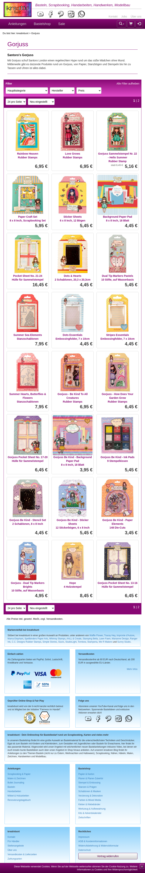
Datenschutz (84, 850)
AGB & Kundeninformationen (92, 841)
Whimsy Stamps (57, 638)
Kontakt (113, 16)
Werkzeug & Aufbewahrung (92, 808)
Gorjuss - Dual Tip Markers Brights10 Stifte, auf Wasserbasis (28, 586)
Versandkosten (54, 618)
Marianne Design (120, 638)
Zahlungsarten (15, 858)
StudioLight (71, 642)
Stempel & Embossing (89, 782)
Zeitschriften (84, 817)
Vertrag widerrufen (108, 856)
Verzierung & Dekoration (90, 795)
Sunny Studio (124, 642)
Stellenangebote (16, 845)
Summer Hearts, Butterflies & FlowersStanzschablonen (27, 398)
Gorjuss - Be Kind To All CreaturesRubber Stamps (73, 398)
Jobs (124, 16)
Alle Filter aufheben (127, 83)
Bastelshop (42, 24)
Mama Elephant (15, 638)
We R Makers (105, 642)
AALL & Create (74, 638)
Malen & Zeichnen (17, 778)
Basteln (11, 787)
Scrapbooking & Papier (19, 774)
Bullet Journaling (16, 782)
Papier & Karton (86, 774)
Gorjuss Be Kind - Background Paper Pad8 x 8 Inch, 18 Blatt (72, 461)
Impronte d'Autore (125, 635)
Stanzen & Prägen (87, 787)
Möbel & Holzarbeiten (18, 795)
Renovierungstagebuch (19, 800)
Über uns (136, 16)
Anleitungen (17, 24)
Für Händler (13, 841)
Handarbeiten (14, 791)
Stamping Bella (90, 638)
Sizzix (61, 642)
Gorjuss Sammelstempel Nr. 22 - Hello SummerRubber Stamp (117, 157)
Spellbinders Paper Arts (36, 638)
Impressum (83, 837)
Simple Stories (49, 642)
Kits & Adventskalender (89, 813)
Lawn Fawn (105, 638)
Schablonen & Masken (89, 791)
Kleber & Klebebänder (89, 804)
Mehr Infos (132, 669)
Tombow (82, 642)
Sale (61, 24)
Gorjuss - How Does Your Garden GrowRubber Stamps (117, 398)
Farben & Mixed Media (89, 800)
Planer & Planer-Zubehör (90, 778)
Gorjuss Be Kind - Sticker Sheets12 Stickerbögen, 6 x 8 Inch (73, 524)
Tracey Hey (109, 635)
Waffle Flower (96, 635)
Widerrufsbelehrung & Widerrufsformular (98, 845)
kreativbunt (22, 33)
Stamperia (92, 642)
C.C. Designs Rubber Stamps (26, 642)
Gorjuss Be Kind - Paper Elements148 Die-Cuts (117, 524)
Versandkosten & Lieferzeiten (22, 854)
